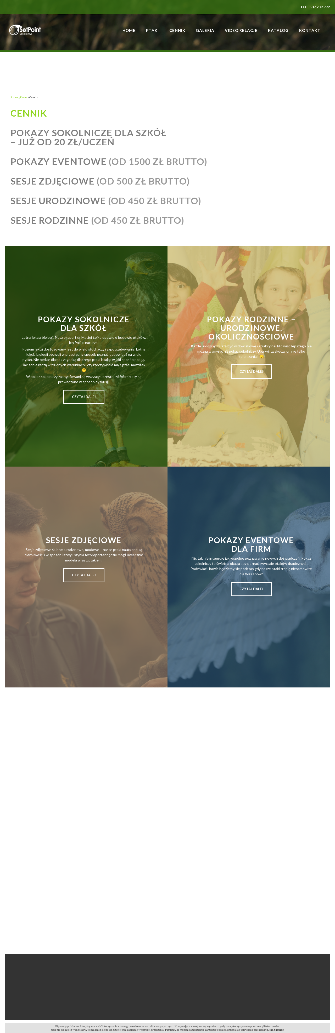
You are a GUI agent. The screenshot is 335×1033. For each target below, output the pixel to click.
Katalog (278, 30)
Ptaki (152, 30)
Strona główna (18, 97)
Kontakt (310, 30)
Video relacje (241, 30)
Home (129, 30)
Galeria (205, 30)
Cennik (177, 30)
